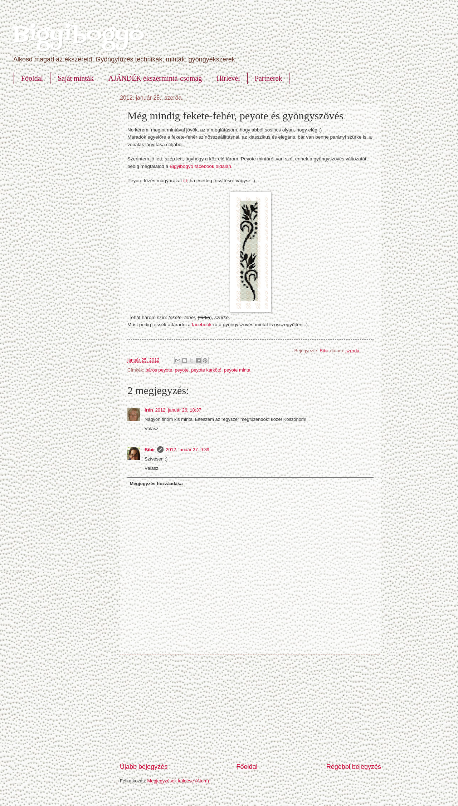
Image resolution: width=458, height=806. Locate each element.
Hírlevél (228, 78)
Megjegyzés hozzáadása (156, 483)
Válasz (152, 428)
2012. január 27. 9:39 (187, 449)
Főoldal (32, 78)
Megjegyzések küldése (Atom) (178, 780)
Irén (149, 410)
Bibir (325, 350)
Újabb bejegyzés (143, 766)
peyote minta (237, 370)
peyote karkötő (206, 370)
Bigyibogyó (78, 35)
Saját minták (76, 78)
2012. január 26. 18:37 (178, 410)
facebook (201, 324)
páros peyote (159, 370)
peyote (182, 370)
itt (185, 180)
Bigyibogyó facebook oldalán (200, 166)
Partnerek (268, 78)
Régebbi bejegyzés (353, 766)
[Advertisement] (250, 708)
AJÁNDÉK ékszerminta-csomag (155, 78)
